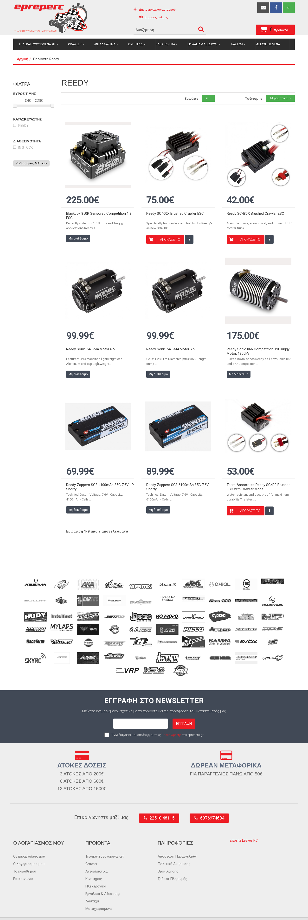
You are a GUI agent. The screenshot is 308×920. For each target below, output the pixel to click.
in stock (25, 147)
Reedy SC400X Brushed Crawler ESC (175, 208)
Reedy (23, 125)
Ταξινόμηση (254, 98)
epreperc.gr (34, 911)
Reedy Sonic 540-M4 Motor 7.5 (170, 338)
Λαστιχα (237, 44)
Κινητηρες (135, 44)
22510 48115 (161, 800)
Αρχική (22, 59)
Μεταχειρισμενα (268, 44)
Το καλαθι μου (24, 854)
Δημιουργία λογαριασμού (157, 9)
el (288, 7)
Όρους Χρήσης (171, 717)
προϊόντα (251, 29)
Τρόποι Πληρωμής (172, 862)
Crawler (75, 44)
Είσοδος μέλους (156, 17)
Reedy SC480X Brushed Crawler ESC (255, 208)
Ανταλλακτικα (105, 44)
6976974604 (212, 800)
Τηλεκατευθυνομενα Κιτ (37, 44)
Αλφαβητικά (279, 98)
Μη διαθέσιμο (78, 232)
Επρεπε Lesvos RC (244, 823)
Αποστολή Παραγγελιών (177, 839)
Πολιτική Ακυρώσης (174, 847)
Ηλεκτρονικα (165, 44)
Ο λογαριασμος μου (29, 847)
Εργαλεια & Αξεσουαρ (202, 44)
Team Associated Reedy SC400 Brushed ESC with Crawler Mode (258, 470)
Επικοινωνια (23, 862)
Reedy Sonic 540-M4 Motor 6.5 (90, 338)
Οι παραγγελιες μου (29, 839)
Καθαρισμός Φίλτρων (31, 163)
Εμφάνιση (192, 98)
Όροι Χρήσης (168, 854)
